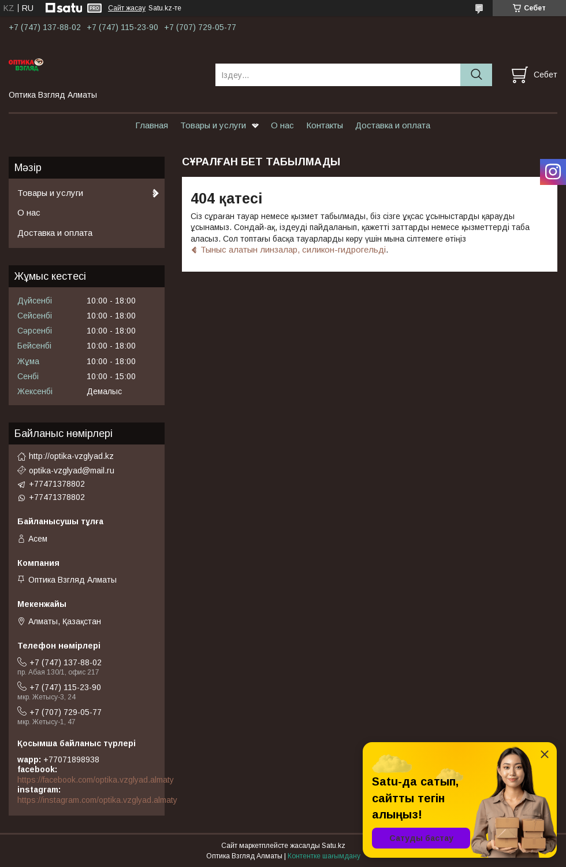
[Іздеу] (476, 75)
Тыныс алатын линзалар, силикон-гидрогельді (293, 249)
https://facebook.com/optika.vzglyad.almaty (95, 779)
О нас (282, 125)
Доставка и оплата (392, 125)
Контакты (324, 125)
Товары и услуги (213, 125)
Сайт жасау (127, 8)
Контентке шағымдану (324, 856)
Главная (151, 125)
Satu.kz (333, 846)
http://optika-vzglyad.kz (71, 456)
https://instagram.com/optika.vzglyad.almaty (97, 800)
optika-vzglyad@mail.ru (71, 470)
